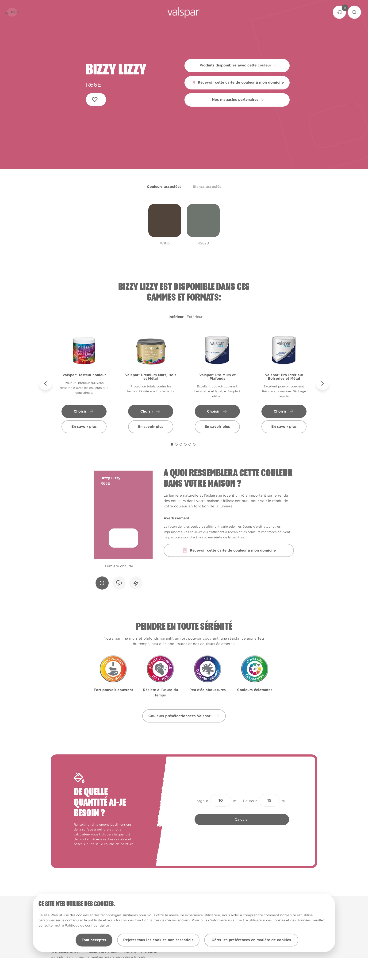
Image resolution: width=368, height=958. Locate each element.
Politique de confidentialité (87, 925)
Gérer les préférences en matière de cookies (251, 940)
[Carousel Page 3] (181, 444)
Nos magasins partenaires (238, 99)
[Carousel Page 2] (176, 444)
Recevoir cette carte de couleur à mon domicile (238, 82)
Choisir (84, 411)
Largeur (201, 801)
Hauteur (250, 801)
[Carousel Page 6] (194, 444)
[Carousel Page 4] (185, 444)
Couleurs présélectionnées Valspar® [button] (184, 716)
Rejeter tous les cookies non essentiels (158, 940)
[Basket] (339, 12)
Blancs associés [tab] (207, 187)
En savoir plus (84, 427)
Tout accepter (94, 940)
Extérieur (195, 317)
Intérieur (176, 317)
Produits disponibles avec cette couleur (238, 65)
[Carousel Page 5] (189, 444)
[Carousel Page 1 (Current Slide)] (172, 444)
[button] (19, 12)
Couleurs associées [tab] (164, 187)
